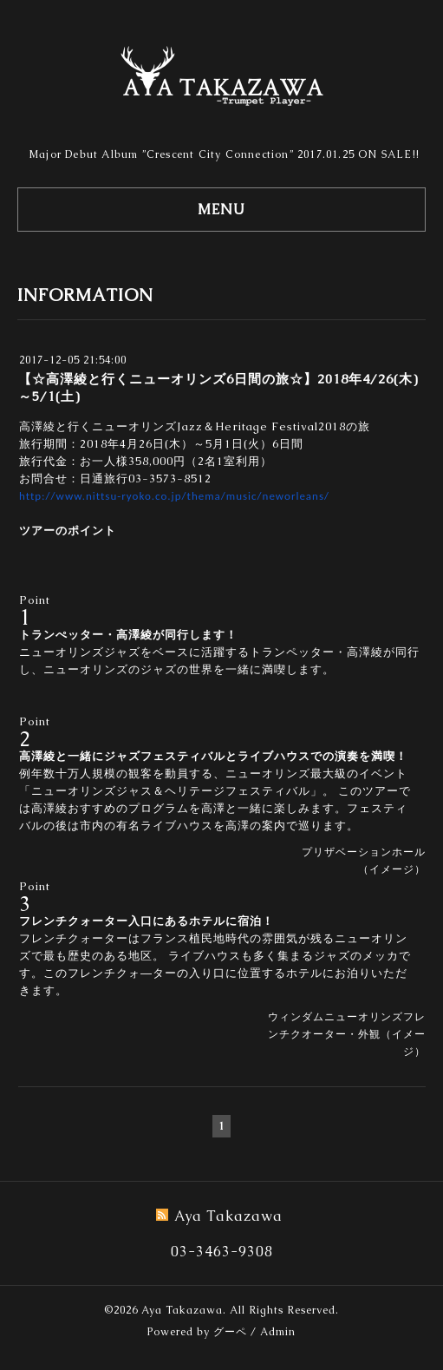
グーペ (230, 1332)
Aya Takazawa (182, 1310)
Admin (278, 1332)
